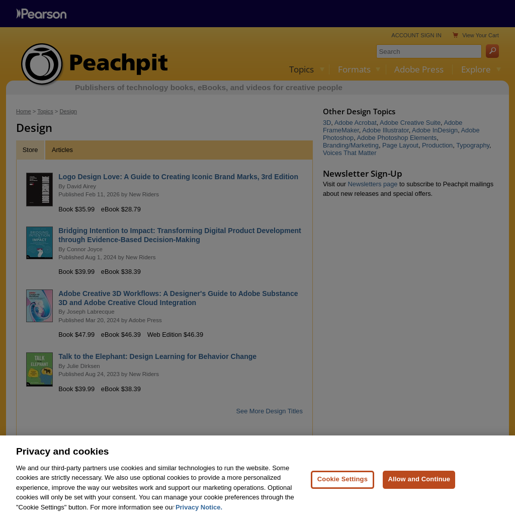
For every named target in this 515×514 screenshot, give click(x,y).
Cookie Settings (342, 489)
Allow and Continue (419, 489)
